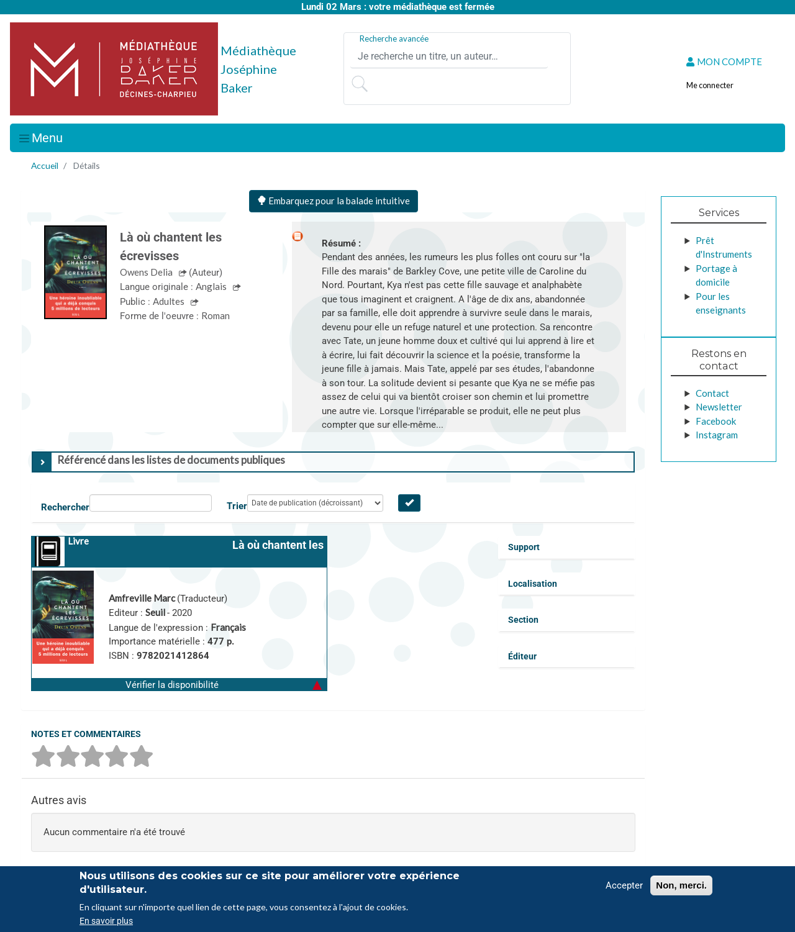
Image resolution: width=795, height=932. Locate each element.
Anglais (212, 286)
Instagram (717, 434)
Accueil (44, 165)
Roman (215, 315)
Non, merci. (681, 885)
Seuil (156, 612)
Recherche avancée (394, 38)
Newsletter (719, 406)
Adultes (169, 301)
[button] (179, 684)
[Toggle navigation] (40, 138)
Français (228, 627)
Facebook (716, 421)
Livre (78, 540)
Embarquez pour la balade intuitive (333, 200)
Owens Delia (147, 272)
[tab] (333, 462)
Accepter (624, 885)
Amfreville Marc (143, 598)
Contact (712, 393)
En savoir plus (106, 921)
